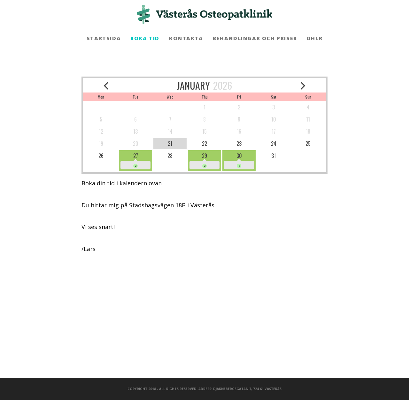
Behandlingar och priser (255, 38)
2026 (222, 85)
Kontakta (186, 38)
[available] (135, 160)
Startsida (104, 38)
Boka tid (144, 38)
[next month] (303, 85)
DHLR (314, 38)
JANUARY (193, 85)
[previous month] (106, 85)
